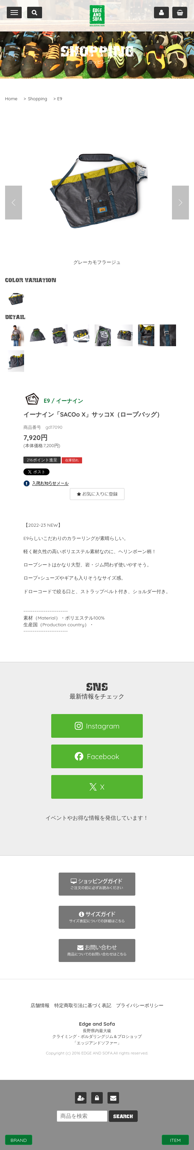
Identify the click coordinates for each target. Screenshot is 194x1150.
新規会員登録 (80, 1098)
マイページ (161, 12)
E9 (59, 98)
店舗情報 (40, 1005)
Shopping (37, 98)
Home (11, 98)
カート (179, 12)
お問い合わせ (113, 1098)
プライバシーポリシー (139, 1005)
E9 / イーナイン (53, 400)
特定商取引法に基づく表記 (82, 1005)
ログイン (97, 1098)
